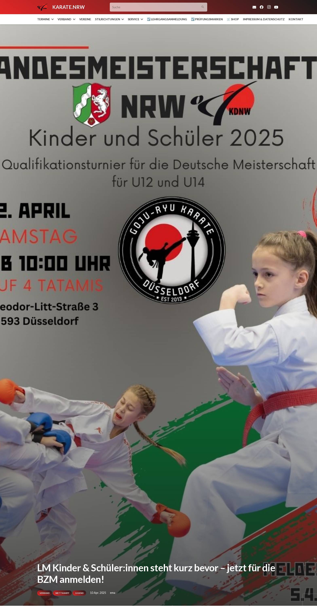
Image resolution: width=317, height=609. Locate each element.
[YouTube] (276, 7)
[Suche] (158, 7)
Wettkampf (62, 593)
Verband (44, 593)
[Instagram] (269, 7)
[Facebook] (261, 7)
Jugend (79, 593)
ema (112, 592)
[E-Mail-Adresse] (254, 7)
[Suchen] (202, 7)
